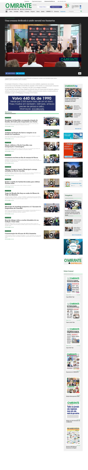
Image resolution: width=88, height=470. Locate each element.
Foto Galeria (7, 126)
